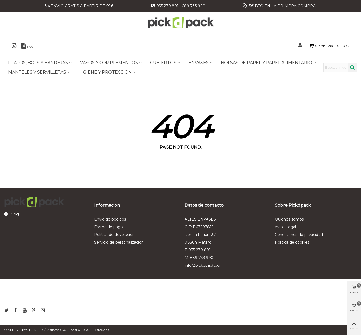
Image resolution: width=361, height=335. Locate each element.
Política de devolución (114, 234)
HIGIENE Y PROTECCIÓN (105, 72)
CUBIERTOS (163, 62)
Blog (14, 214)
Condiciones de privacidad (299, 234)
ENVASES (199, 62)
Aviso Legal (285, 226)
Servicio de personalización (119, 242)
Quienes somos (289, 219)
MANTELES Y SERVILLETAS (37, 72)
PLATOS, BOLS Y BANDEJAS (38, 62)
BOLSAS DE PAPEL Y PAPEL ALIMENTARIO (266, 62)
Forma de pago (108, 226)
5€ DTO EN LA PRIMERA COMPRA (282, 5)
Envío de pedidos (110, 219)
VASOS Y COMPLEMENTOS (109, 62)
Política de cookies (292, 242)
